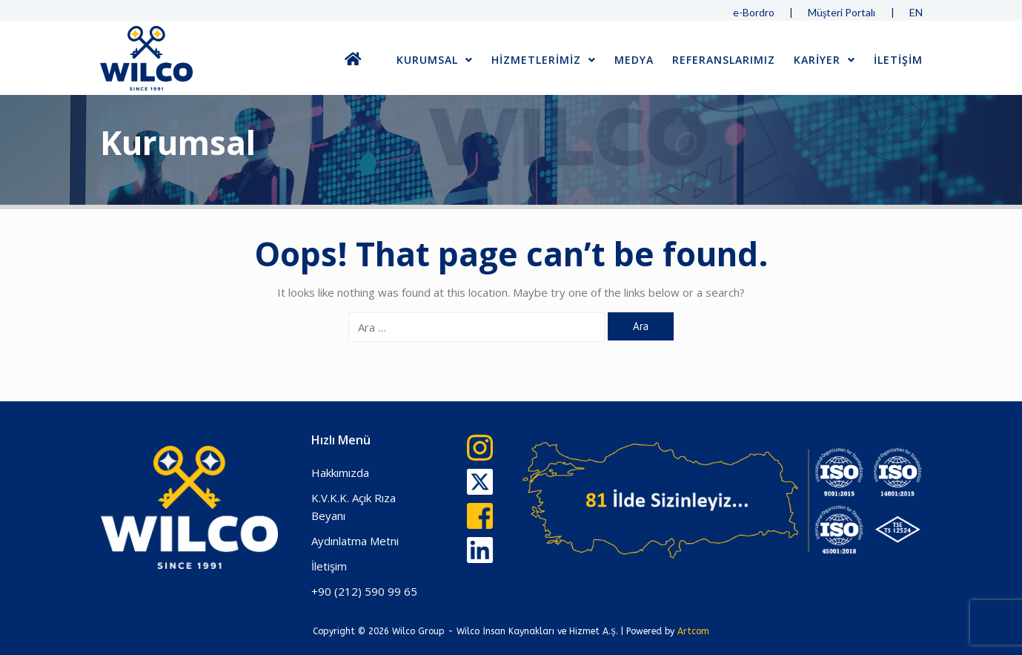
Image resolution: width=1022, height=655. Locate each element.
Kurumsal (434, 60)
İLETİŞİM (898, 60)
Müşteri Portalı (841, 12)
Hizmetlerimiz (543, 60)
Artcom (693, 631)
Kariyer (824, 60)
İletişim (329, 566)
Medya (634, 60)
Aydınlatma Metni (355, 540)
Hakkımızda (340, 472)
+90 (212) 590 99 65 (364, 591)
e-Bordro (753, 12)
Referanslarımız (723, 60)
